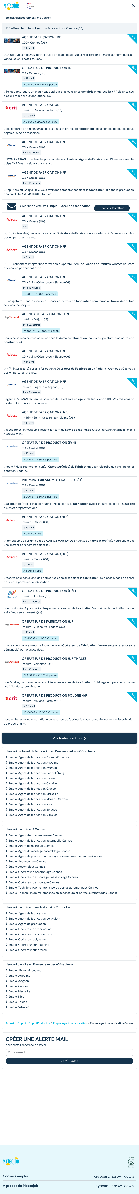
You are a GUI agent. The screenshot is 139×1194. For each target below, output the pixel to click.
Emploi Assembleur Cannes (27, 867)
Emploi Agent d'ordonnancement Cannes (36, 835)
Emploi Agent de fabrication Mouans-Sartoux (38, 799)
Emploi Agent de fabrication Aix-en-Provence (39, 757)
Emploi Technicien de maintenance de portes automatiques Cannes (53, 887)
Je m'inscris (69, 1061)
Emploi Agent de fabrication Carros (32, 778)
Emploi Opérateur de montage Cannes (34, 882)
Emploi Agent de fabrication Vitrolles (33, 815)
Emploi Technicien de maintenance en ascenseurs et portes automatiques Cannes (63, 893)
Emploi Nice (16, 996)
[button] (133, 5)
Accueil (10, 1023)
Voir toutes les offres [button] (69, 738)
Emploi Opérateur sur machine (29, 945)
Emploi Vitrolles (19, 1007)
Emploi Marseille (19, 991)
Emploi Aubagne (19, 976)
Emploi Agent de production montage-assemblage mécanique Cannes (55, 856)
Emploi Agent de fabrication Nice (30, 804)
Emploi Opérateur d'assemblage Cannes (35, 872)
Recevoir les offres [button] (112, 208)
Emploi (21, 1023)
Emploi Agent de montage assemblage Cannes (39, 851)
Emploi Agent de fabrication (27, 913)
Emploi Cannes (18, 986)
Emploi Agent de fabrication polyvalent (34, 918)
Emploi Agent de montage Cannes (31, 846)
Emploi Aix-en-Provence (25, 970)
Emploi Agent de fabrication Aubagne (33, 762)
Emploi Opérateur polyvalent (28, 939)
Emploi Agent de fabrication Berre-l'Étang (36, 773)
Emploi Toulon (18, 1002)
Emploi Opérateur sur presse (28, 950)
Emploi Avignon (19, 981)
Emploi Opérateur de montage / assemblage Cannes (43, 877)
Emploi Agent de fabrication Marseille (33, 794)
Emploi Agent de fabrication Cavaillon (33, 783)
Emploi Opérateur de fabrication (30, 929)
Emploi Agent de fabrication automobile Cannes (40, 840)
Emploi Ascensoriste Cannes (27, 861)
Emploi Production (39, 1023)
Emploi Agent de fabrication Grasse (32, 789)
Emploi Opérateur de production (30, 934)
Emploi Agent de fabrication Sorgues (33, 809)
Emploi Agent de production (27, 924)
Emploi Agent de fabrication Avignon (33, 768)
